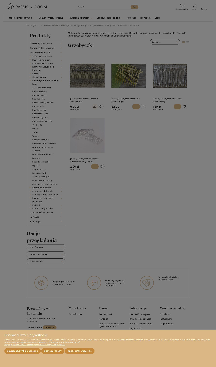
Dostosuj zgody (53, 350)
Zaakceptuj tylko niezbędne (22, 350)
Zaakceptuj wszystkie (80, 350)
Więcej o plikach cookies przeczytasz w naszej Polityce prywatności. (34, 344)
